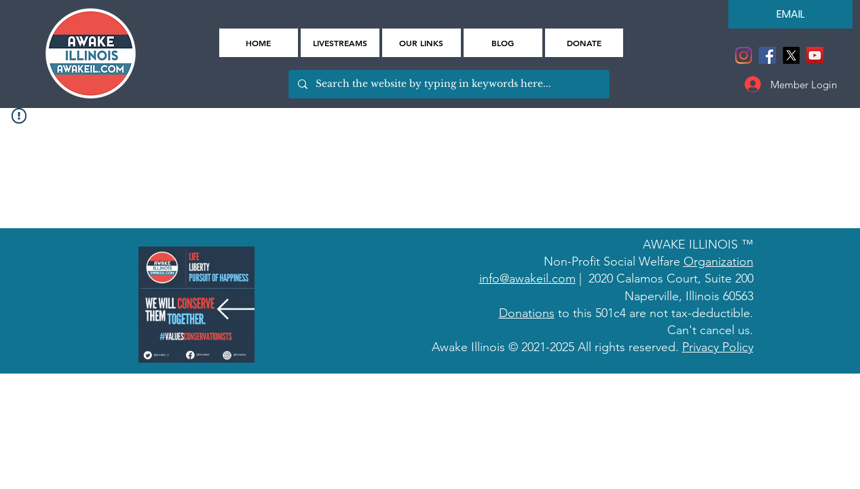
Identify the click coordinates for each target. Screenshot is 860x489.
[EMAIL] (790, 14)
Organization (718, 261)
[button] (421, 43)
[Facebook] (767, 55)
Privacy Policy (717, 347)
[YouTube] (814, 55)
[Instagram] (743, 55)
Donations (527, 313)
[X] (791, 55)
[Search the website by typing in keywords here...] (448, 84)
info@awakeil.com (527, 278)
